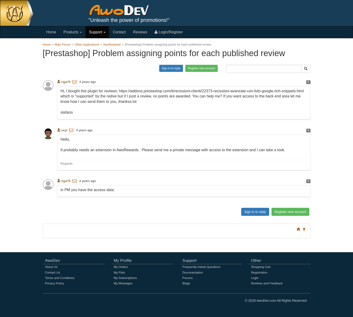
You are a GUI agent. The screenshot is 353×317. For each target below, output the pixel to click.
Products (72, 32)
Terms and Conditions (59, 278)
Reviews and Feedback (267, 283)
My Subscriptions (125, 278)
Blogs (186, 283)
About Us (51, 267)
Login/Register (169, 32)
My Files (119, 272)
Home (51, 32)
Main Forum (63, 44)
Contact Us (52, 272)
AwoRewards (112, 44)
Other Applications (87, 44)
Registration (259, 272)
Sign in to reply (171, 68)
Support (97, 32)
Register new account (201, 68)
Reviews (140, 32)
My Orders (121, 267)
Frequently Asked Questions (201, 267)
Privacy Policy (54, 283)
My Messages (123, 283)
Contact (119, 32)
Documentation (192, 272)
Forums (187, 278)
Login (255, 278)
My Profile (123, 260)
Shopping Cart (261, 267)
